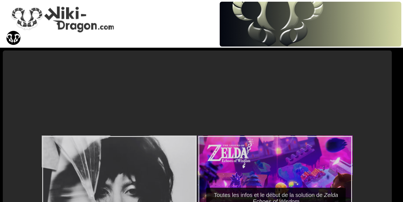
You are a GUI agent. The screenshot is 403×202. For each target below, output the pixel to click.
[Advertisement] (197, 92)
